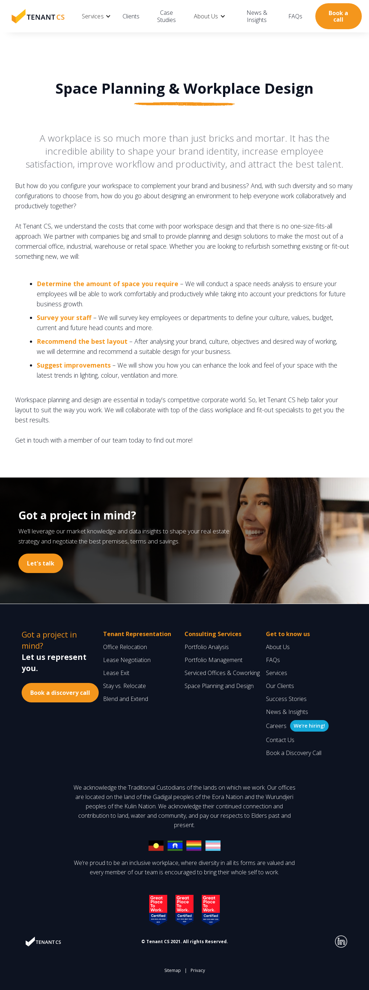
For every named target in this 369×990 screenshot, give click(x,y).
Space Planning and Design (219, 686)
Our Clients (280, 686)
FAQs (295, 16)
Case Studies (166, 16)
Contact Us (280, 740)
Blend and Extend (125, 699)
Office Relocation (125, 647)
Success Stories (286, 699)
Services (276, 673)
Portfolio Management (213, 660)
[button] (96, 16)
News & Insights (256, 16)
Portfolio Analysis (206, 647)
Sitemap (172, 970)
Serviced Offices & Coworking (222, 673)
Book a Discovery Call (293, 753)
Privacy (198, 970)
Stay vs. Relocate (124, 686)
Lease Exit (116, 673)
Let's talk (40, 563)
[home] (38, 16)
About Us (278, 647)
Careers (276, 726)
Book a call (338, 16)
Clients (131, 16)
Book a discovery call (60, 693)
